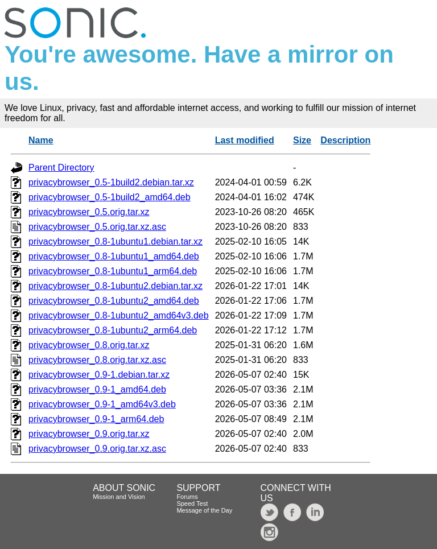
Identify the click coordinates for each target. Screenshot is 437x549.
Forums (186, 496)
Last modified (244, 140)
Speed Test (192, 503)
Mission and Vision (119, 496)
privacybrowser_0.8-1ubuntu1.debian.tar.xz (115, 241)
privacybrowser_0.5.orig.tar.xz (89, 212)
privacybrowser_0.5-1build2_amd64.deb (109, 197)
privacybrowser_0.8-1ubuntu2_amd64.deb (113, 301)
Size (302, 140)
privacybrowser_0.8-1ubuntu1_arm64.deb (112, 271)
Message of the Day (204, 510)
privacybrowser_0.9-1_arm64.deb (96, 419)
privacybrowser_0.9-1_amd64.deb (97, 389)
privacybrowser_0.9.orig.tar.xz (89, 434)
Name (40, 140)
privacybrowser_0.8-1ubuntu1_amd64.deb (113, 256)
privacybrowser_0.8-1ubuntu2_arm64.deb (112, 330)
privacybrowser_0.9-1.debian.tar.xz (99, 374)
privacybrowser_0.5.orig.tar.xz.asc (97, 227)
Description (345, 140)
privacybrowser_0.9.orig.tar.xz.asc (97, 448)
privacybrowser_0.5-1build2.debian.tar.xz (111, 182)
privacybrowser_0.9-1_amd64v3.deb (102, 404)
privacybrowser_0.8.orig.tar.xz (89, 345)
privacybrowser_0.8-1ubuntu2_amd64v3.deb (118, 315)
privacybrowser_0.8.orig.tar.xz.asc (97, 360)
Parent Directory (61, 167)
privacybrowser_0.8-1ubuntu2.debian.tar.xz (115, 286)
